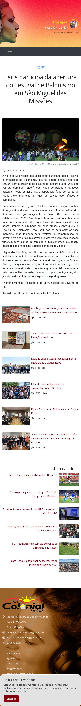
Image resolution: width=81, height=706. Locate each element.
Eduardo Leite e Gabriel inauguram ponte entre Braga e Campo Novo (53, 361)
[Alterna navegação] (9, 51)
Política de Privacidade (19, 673)
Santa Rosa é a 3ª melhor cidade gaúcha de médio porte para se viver (33, 563)
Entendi (11, 698)
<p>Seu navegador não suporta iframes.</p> (64, 38)
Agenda (10, 658)
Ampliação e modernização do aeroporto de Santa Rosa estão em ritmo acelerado (54, 310)
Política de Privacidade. (15, 691)
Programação (14, 668)
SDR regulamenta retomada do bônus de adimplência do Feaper (34, 546)
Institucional (13, 653)
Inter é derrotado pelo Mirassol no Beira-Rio (33, 475)
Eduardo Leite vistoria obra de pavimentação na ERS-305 (47, 386)
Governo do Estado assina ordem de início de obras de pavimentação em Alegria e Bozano (54, 438)
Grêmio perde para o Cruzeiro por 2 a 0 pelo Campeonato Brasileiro (33, 494)
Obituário (12, 663)
